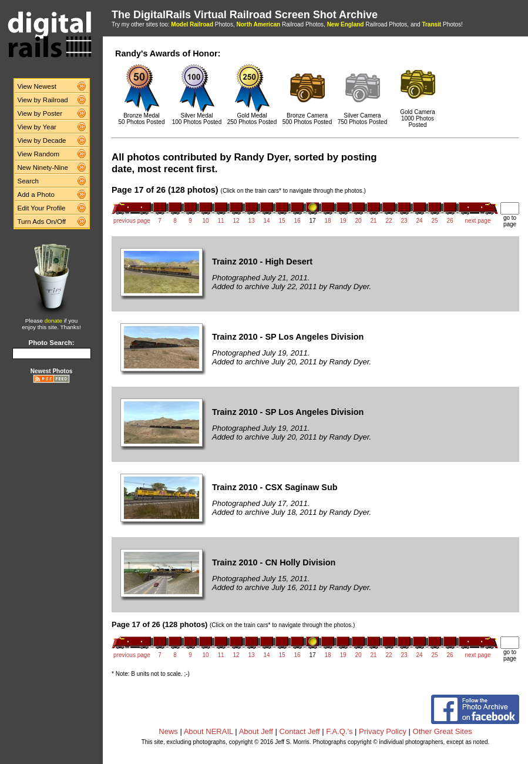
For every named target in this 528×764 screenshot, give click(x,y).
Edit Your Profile (42, 208)
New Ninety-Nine (43, 167)
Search (28, 181)
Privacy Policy (382, 731)
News (168, 731)
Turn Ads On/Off (42, 221)
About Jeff (256, 731)
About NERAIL (208, 731)
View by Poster (40, 113)
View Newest (37, 86)
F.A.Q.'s (339, 731)
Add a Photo (36, 194)
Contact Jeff (300, 731)
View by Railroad (43, 99)
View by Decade (42, 140)
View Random (38, 154)
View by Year (37, 126)
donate (53, 320)
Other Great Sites (442, 731)
